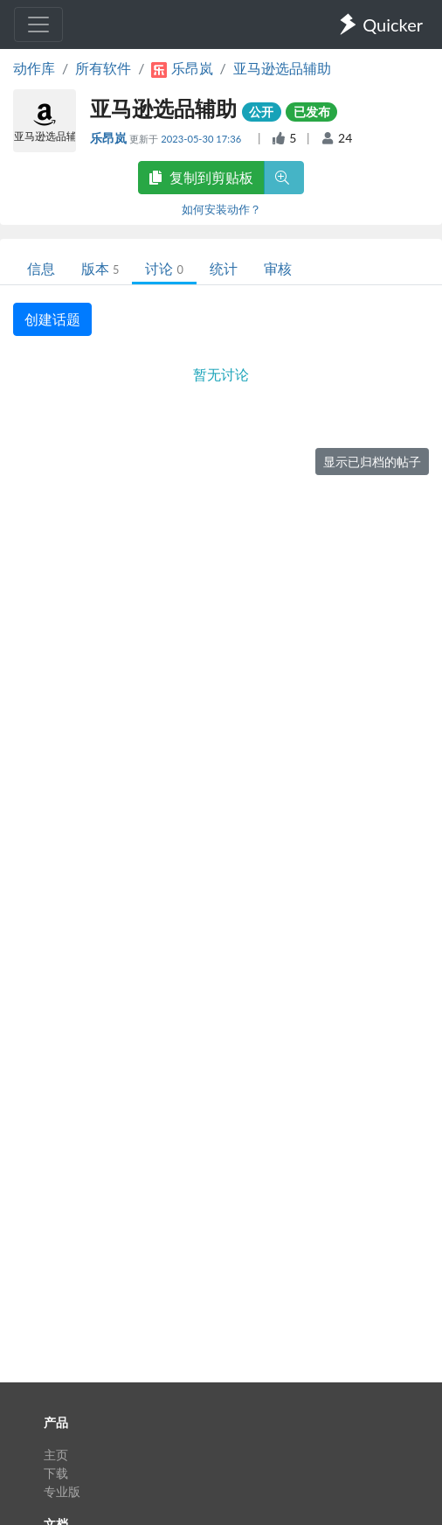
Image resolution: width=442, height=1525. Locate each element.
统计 (224, 268)
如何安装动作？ (221, 209)
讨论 (164, 268)
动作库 (34, 67)
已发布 (312, 111)
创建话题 (52, 319)
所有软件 (103, 67)
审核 (278, 268)
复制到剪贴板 (200, 177)
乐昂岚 (109, 137)
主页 (56, 1454)
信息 (41, 268)
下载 (56, 1473)
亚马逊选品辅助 (282, 67)
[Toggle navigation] (38, 24)
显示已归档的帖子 (372, 461)
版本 (100, 268)
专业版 (62, 1491)
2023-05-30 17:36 (202, 138)
